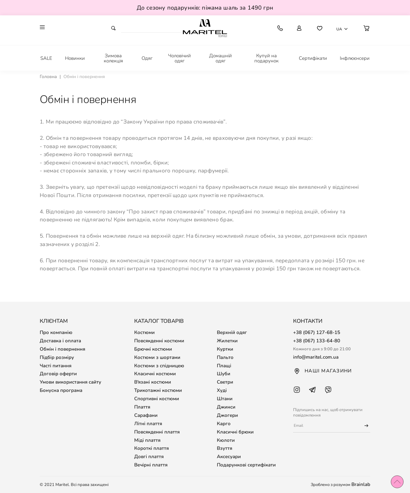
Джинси (226, 407)
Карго (224, 423)
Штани (225, 398)
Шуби (223, 373)
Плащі (224, 365)
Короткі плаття (151, 448)
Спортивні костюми (156, 398)
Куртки (225, 349)
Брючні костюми (153, 349)
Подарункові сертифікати (246, 465)
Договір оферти (58, 373)
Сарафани (146, 415)
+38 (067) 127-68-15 (316, 332)
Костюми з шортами (157, 357)
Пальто (225, 357)
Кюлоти (226, 440)
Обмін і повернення (62, 349)
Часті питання (55, 365)
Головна (48, 77)
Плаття (142, 407)
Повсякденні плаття (157, 432)
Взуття (224, 448)
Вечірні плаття (151, 465)
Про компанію (56, 332)
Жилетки (227, 341)
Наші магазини (322, 371)
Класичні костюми (155, 373)
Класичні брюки (235, 432)
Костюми (144, 332)
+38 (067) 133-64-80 (316, 341)
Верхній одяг (232, 332)
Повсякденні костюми (159, 341)
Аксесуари (229, 456)
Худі (222, 390)
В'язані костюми (152, 382)
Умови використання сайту (70, 382)
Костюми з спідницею (159, 365)
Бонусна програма (61, 390)
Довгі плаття (149, 456)
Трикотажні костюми (158, 390)
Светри (225, 382)
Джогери (227, 415)
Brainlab (360, 484)
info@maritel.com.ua (316, 357)
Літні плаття (148, 423)
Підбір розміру (57, 357)
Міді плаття (147, 440)
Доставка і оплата (60, 341)
